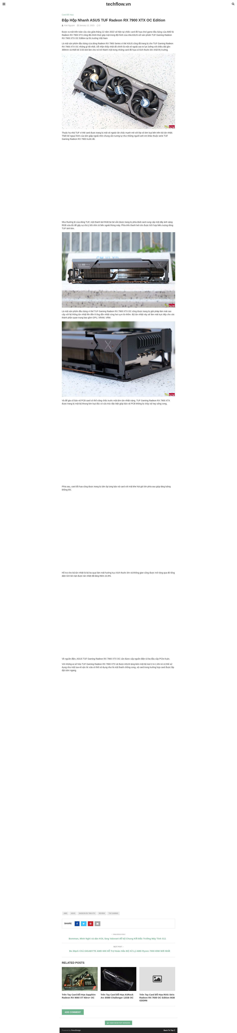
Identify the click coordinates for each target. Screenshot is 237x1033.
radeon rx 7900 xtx (87, 913)
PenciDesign (76, 1030)
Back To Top (169, 1030)
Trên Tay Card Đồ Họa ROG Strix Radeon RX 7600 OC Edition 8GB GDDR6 (157, 997)
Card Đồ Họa (67, 15)
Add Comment (73, 1012)
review (102, 913)
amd (65, 913)
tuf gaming (113, 913)
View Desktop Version (118, 1023)
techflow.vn (118, 4)
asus (73, 913)
